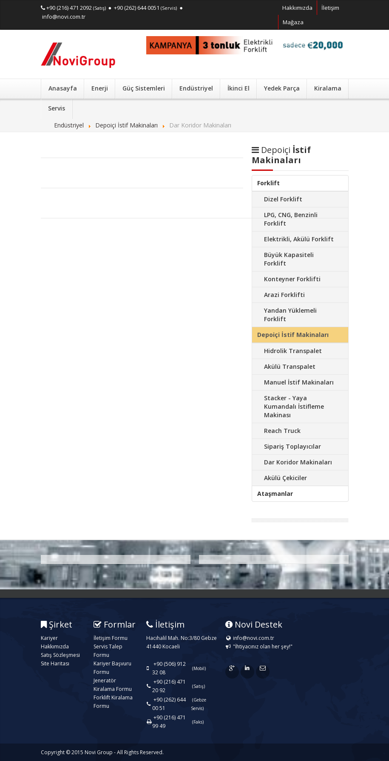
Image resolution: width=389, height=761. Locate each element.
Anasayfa (62, 88)
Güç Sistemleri (143, 88)
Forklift (268, 183)
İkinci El (238, 88)
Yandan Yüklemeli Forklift (290, 314)
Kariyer (49, 638)
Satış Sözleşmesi (60, 655)
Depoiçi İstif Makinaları (293, 335)
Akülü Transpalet (289, 366)
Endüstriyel (196, 88)
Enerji (99, 88)
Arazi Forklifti (284, 295)
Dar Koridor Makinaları (298, 462)
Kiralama (327, 88)
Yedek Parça (282, 88)
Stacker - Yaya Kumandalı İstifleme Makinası (294, 406)
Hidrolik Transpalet (293, 351)
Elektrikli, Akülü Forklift (299, 239)
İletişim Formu (111, 638)
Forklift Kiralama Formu (113, 702)
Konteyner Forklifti (292, 279)
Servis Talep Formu (108, 651)
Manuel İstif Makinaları (299, 382)
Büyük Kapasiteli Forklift (289, 259)
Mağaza (293, 22)
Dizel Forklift (283, 199)
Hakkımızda (297, 7)
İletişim (330, 7)
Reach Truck (282, 431)
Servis (56, 108)
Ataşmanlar (275, 493)
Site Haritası (55, 663)
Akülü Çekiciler (285, 478)
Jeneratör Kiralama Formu (113, 685)
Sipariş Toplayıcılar (292, 446)
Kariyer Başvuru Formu (112, 668)
